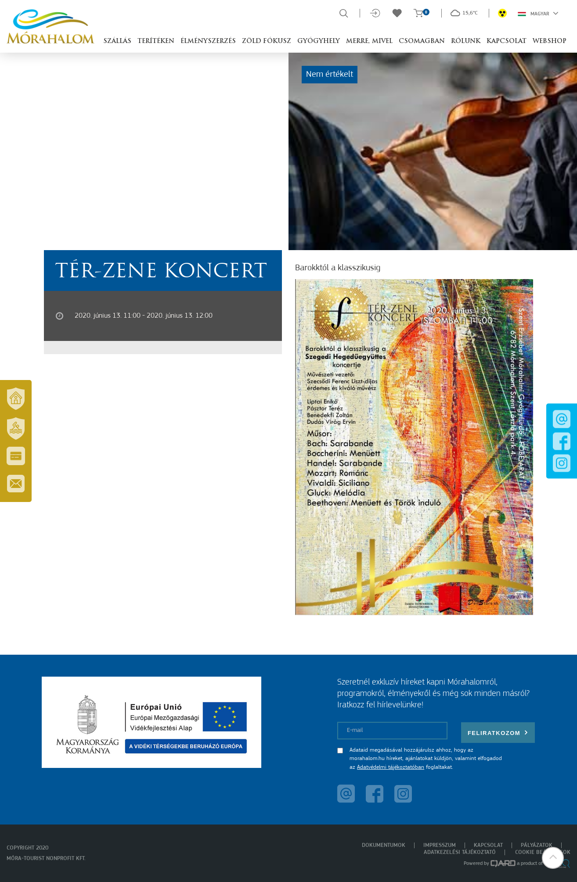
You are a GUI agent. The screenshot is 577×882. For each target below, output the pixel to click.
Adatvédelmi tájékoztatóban (390, 767)
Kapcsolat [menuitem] (488, 845)
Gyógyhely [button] (318, 41)
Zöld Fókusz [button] (266, 41)
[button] (553, 858)
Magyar (538, 13)
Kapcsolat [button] (507, 41)
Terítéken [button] (155, 41)
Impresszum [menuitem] (439, 845)
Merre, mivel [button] (369, 41)
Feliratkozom (498, 732)
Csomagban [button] (422, 41)
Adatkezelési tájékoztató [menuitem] (460, 852)
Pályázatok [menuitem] (536, 845)
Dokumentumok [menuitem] (383, 845)
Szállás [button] (117, 41)
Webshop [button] (549, 41)
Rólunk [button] (465, 41)
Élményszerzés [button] (208, 41)
